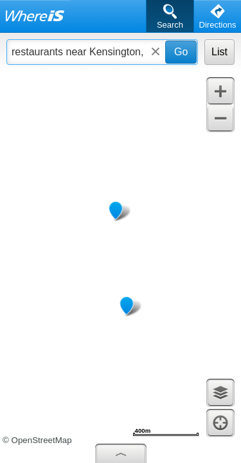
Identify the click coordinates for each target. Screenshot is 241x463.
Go (181, 51)
